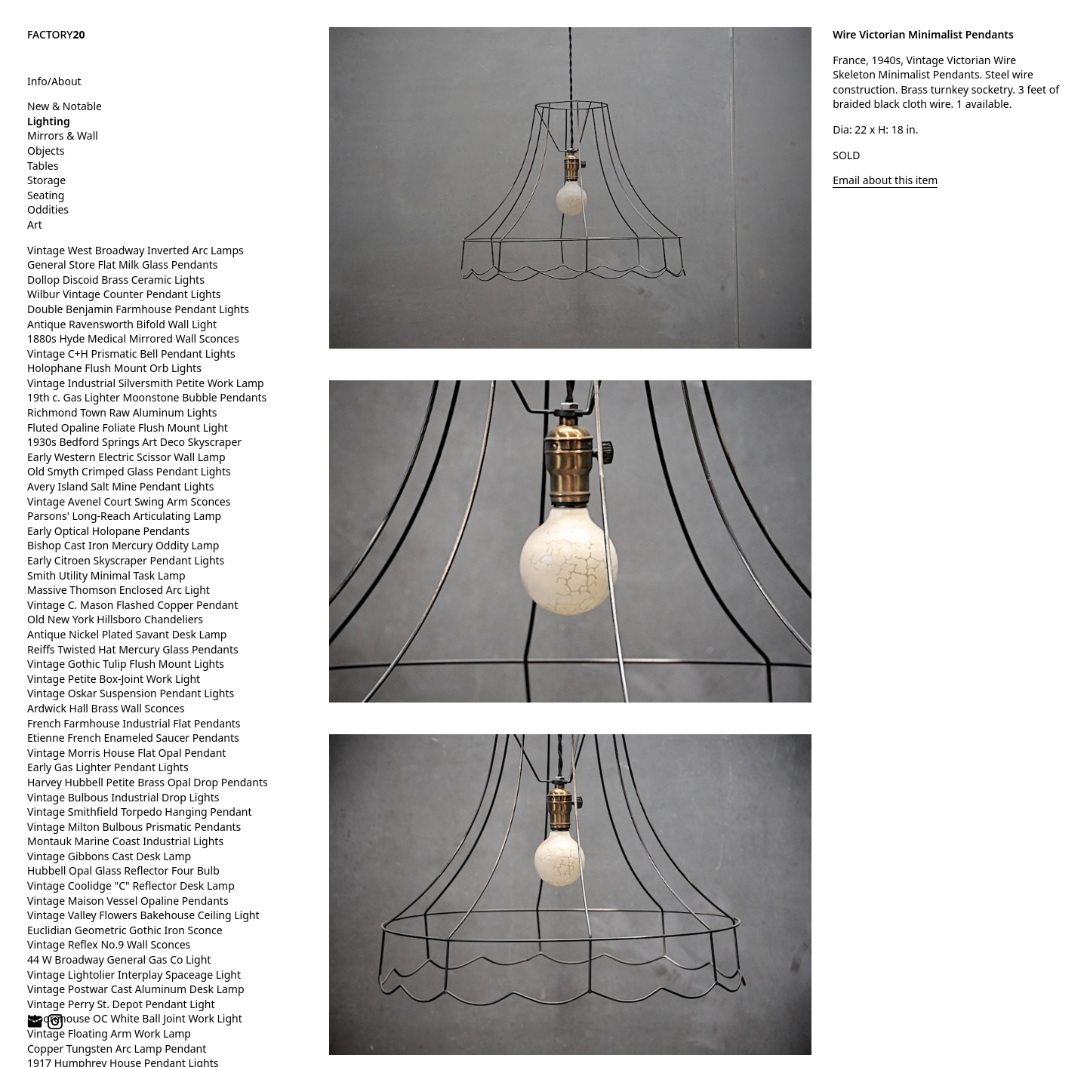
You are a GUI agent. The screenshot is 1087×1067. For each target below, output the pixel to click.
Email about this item (885, 180)
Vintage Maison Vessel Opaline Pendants (128, 900)
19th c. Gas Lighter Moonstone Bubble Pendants (146, 397)
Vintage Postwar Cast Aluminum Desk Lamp (136, 989)
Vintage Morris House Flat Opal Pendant (126, 753)
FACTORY (56, 34)
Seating (45, 195)
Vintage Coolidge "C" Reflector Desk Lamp (131, 885)
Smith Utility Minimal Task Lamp (106, 575)
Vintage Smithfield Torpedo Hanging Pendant (139, 811)
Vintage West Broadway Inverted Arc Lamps (135, 250)
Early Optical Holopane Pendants (108, 531)
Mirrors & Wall (62, 135)
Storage (46, 180)
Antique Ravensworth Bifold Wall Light (122, 324)
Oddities (48, 209)
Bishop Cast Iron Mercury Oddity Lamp (123, 545)
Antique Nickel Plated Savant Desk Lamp (126, 634)
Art (34, 224)
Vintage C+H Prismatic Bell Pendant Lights (131, 353)
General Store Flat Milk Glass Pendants (122, 264)
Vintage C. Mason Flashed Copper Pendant (132, 605)
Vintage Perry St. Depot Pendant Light (121, 1004)
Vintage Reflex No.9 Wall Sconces (108, 944)
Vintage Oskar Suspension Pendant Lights (130, 693)
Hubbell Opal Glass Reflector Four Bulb (123, 870)
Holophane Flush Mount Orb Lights (114, 368)
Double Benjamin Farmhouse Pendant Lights (138, 309)
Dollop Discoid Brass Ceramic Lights (116, 279)
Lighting (48, 121)
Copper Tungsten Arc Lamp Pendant (116, 1048)
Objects (46, 150)
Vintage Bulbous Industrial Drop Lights (123, 797)
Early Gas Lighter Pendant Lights (108, 767)
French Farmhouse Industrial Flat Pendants (134, 723)
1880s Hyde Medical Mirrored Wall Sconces (133, 338)
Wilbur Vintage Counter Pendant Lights (123, 294)
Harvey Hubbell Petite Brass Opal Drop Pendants (147, 782)
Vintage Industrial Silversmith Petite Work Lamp (145, 383)
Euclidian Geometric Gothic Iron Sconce (125, 930)
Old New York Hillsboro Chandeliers (115, 619)
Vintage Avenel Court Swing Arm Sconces (128, 501)
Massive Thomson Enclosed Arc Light (118, 590)
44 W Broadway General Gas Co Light (119, 959)
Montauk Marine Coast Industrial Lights (125, 841)
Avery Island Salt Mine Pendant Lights (120, 486)
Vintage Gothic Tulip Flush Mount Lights (125, 663)
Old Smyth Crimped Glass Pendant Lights (129, 471)
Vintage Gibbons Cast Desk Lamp (109, 856)
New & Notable (64, 106)
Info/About (54, 81)
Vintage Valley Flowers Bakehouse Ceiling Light (143, 915)
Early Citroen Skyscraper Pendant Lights (125, 560)
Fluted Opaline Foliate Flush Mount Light (127, 427)
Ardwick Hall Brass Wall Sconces (105, 708)
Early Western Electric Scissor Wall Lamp (126, 457)
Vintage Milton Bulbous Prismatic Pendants (134, 826)
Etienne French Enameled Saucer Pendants (133, 737)
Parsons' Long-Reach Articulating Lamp (124, 516)
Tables (42, 165)
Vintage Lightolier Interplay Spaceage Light (134, 974)
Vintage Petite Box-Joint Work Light (113, 679)
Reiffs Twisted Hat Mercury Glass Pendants (133, 649)
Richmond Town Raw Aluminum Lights (122, 412)
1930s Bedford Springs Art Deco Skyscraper (134, 442)
